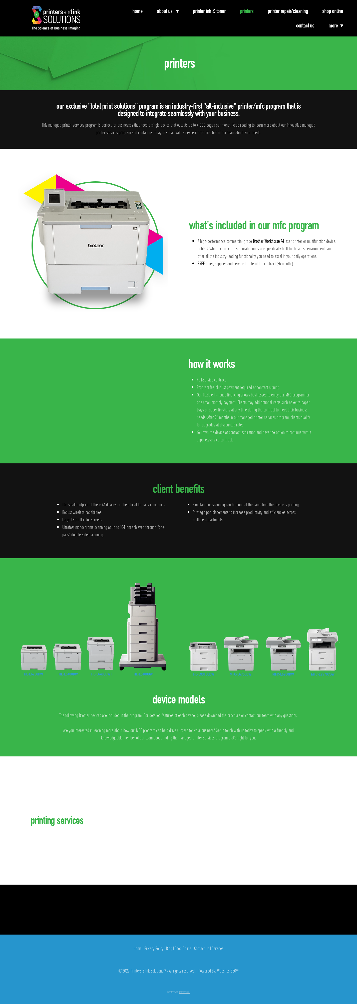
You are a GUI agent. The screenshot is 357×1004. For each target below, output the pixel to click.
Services (217, 948)
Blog (169, 948)
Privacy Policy (153, 948)
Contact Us (305, 25)
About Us (168, 10)
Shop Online (332, 10)
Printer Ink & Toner (209, 10)
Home (137, 10)
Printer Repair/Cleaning (288, 10)
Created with (178, 992)
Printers (246, 10)
